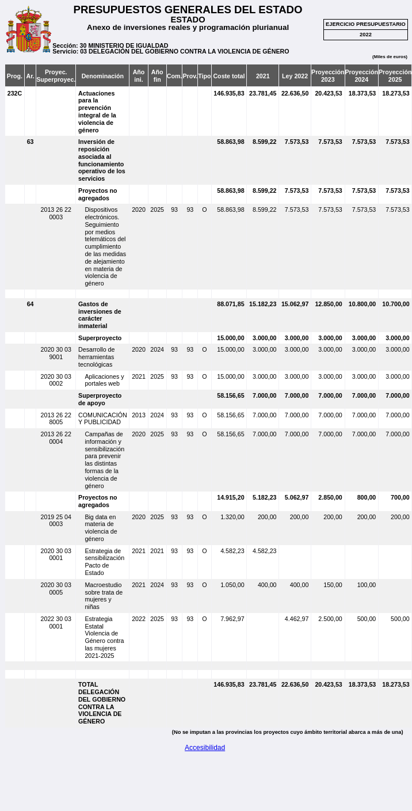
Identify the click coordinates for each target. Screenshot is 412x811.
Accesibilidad (205, 748)
